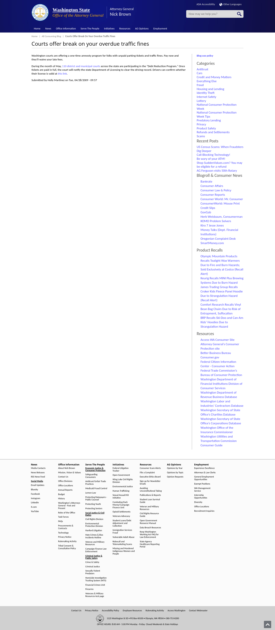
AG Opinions (142, 28)
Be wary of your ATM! (211, 159)
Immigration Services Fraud (122, 531)
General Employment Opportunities (204, 478)
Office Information (66, 28)
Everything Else (207, 81)
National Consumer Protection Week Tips (217, 114)
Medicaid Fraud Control (96, 488)
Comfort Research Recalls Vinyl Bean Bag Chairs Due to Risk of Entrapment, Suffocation (221, 309)
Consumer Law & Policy (216, 190)
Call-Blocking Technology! (213, 155)
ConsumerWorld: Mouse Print (220, 203)
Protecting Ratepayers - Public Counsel (96, 498)
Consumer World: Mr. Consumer (222, 199)
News (48, 28)
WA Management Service (202, 489)
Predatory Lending (209, 120)
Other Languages (230, 4)
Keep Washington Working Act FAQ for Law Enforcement (149, 534)
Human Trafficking (121, 491)
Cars (199, 73)
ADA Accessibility (206, 4)
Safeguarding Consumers (91, 475)
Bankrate (206, 181)
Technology (63, 533)
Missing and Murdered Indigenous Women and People (124, 551)
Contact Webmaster (198, 610)
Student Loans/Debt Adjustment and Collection (122, 523)
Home (37, 28)
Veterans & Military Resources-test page (94, 595)
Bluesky (34, 489)
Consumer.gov (210, 357)
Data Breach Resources (150, 527)
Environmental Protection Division (94, 525)
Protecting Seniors (93, 508)
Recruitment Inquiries (204, 511)
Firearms (89, 589)
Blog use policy (205, 55)
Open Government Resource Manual (148, 521)
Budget (61, 494)
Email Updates (37, 485)
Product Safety (206, 128)
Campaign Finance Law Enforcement (96, 550)
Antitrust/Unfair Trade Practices (95, 482)
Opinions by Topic (175, 472)
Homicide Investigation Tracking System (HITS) (96, 579)
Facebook (35, 494)
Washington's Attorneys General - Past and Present (69, 506)
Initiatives (109, 28)
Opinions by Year (175, 468)
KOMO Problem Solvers (216, 221)
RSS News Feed (38, 477)
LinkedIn (35, 502)
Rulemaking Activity (67, 541)
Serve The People (90, 28)
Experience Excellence (204, 468)
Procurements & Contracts (65, 527)
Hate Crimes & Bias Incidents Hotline (94, 536)
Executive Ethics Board (150, 477)
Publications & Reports (150, 495)
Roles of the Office (66, 512)
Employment (160, 28)
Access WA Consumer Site (218, 340)
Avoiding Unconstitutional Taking (151, 489)
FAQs (60, 521)
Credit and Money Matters (214, 77)
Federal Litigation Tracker (121, 469)
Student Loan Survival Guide (150, 500)
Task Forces (63, 517)
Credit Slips (208, 208)
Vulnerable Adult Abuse (124, 537)
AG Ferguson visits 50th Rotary (217, 171)
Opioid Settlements (121, 512)
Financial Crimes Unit (95, 585)
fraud (200, 85)
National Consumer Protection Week (217, 107)
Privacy (201, 124)
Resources (124, 28)
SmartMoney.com (212, 243)
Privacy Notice (64, 537)
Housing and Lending (210, 89)
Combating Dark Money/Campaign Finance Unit (121, 505)
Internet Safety (206, 97)
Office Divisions (65, 481)
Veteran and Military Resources (94, 543)
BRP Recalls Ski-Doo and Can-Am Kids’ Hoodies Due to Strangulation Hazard (222, 322)
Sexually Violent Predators (92, 572)
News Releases (38, 472)
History (61, 498)
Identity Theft (205, 93)
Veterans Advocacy (121, 516)
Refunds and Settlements (213, 132)
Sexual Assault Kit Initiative (121, 496)
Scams (201, 136)
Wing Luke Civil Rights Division (123, 480)
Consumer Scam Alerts (150, 468)
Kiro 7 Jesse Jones (212, 225)
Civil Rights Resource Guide (149, 514)
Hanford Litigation (93, 530)
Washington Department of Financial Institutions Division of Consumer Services (221, 383)
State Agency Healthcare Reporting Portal (149, 544)
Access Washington (176, 610)
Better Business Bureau (216, 353)
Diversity (198, 502)
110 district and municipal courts (81, 66)
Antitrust (202, 69)
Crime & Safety (92, 562)
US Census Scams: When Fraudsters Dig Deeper (220, 149)
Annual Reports (65, 490)
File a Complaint (147, 472)
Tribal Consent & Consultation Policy (67, 547)
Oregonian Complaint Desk (218, 239)
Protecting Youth (93, 504)
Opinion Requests (175, 477)
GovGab (206, 212)
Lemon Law (90, 493)
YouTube (35, 511)
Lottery (201, 101)
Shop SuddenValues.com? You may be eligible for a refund (219, 165)
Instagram (35, 498)
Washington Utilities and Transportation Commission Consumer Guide (219, 440)
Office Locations (65, 485)
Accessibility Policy (110, 610)
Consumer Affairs (212, 186)
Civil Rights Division (94, 519)
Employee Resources (132, 610)
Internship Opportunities (200, 496)
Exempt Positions (202, 484)
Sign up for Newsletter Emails (150, 482)
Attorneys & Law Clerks (205, 472)
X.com (34, 507)
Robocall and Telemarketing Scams (122, 543)
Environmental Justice (123, 486)
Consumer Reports (213, 195)
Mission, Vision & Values (69, 472)
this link (62, 73)
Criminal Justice (92, 566)
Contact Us (63, 477)
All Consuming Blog (51, 36)
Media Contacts (38, 468)
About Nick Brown (66, 468)
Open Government (121, 475)
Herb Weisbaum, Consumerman (222, 217)
